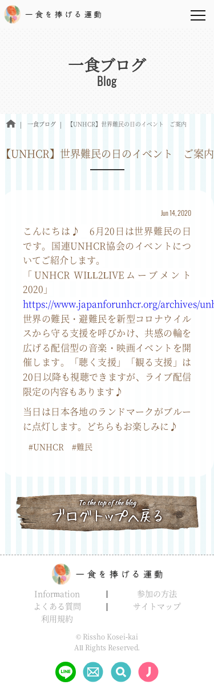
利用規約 (57, 618)
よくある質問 (57, 606)
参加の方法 (157, 593)
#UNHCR (46, 446)
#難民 (82, 446)
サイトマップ (157, 606)
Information (57, 593)
